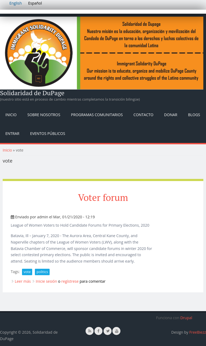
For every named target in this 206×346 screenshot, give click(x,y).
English (15, 3)
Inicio (11, 114)
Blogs (194, 114)
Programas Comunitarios (97, 114)
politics (42, 271)
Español (35, 3)
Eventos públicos (47, 133)
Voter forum (103, 197)
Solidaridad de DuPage (32, 93)
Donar (170, 114)
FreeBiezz (197, 332)
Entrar (12, 133)
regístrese (70, 281)
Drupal (186, 317)
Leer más (23, 281)
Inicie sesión (46, 281)
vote (27, 271)
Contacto (143, 114)
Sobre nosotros (43, 114)
